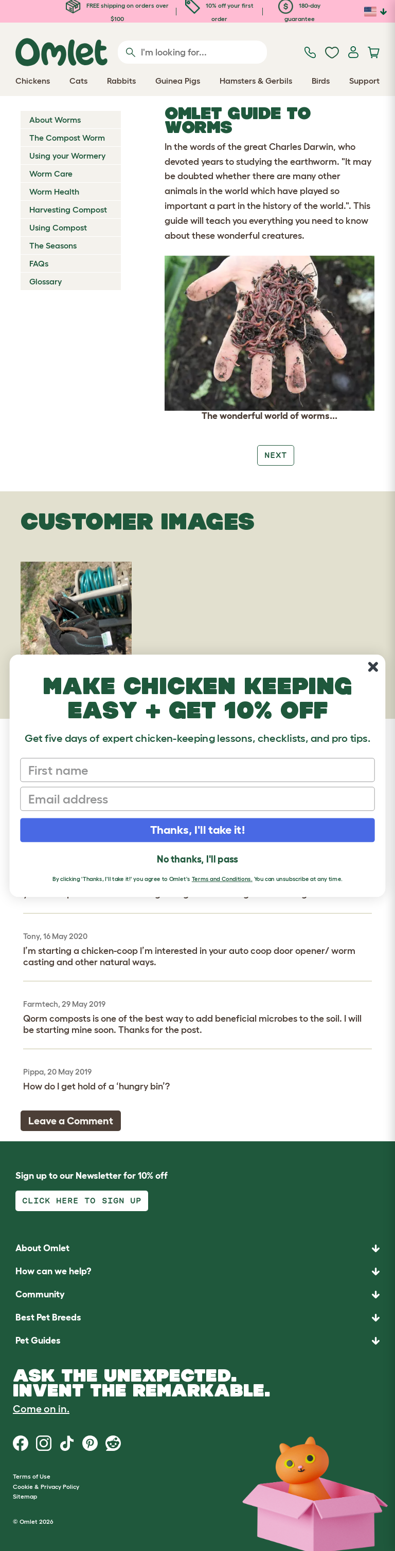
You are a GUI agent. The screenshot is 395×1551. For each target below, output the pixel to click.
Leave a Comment (70, 1120)
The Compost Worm (67, 137)
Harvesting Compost (68, 209)
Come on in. (41, 1408)
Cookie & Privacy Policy (46, 1486)
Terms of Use (31, 1476)
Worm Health (54, 191)
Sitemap (25, 1496)
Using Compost (58, 227)
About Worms (55, 119)
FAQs (38, 263)
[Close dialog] (373, 666)
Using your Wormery (67, 155)
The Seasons (53, 245)
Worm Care (51, 173)
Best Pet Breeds (48, 1317)
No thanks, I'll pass (197, 858)
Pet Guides (38, 1340)
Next (275, 455)
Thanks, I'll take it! (197, 829)
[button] (197, 1340)
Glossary (45, 281)
